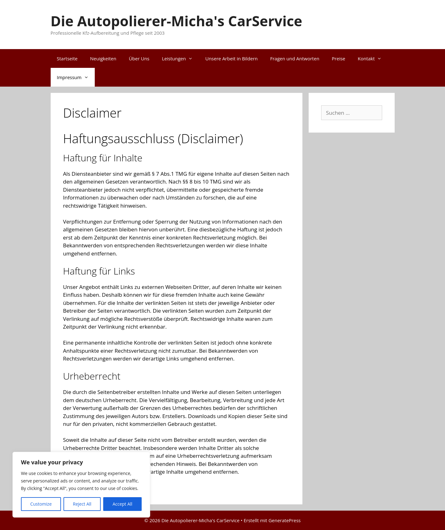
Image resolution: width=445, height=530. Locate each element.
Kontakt (373, 58)
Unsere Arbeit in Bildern (231, 58)
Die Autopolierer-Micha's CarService (176, 20)
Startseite (67, 58)
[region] (81, 484)
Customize (41, 504)
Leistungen (180, 58)
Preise (338, 58)
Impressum (76, 77)
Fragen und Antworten (294, 58)
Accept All (122, 504)
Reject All (82, 504)
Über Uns (139, 58)
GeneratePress (284, 520)
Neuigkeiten (103, 58)
